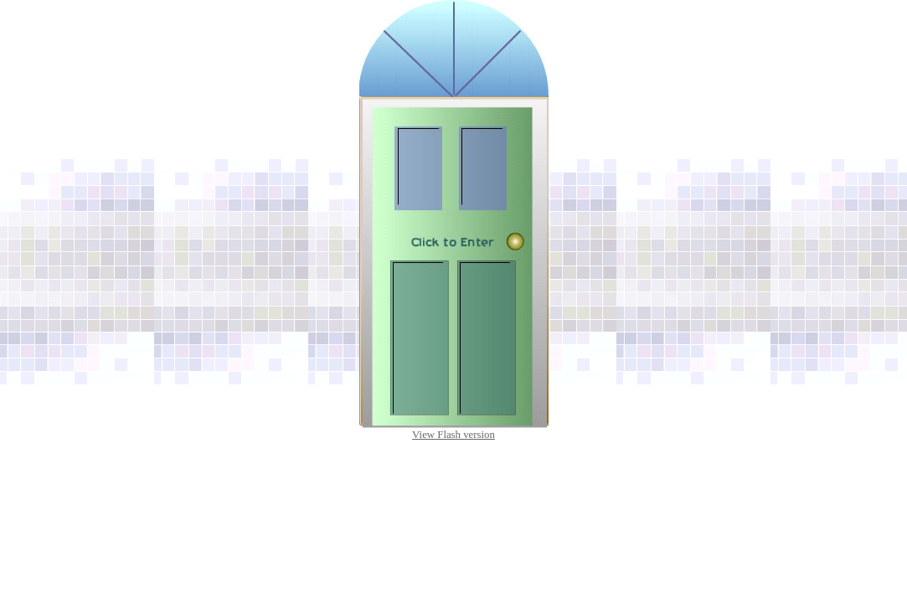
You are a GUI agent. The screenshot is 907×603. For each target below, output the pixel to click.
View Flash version (453, 435)
